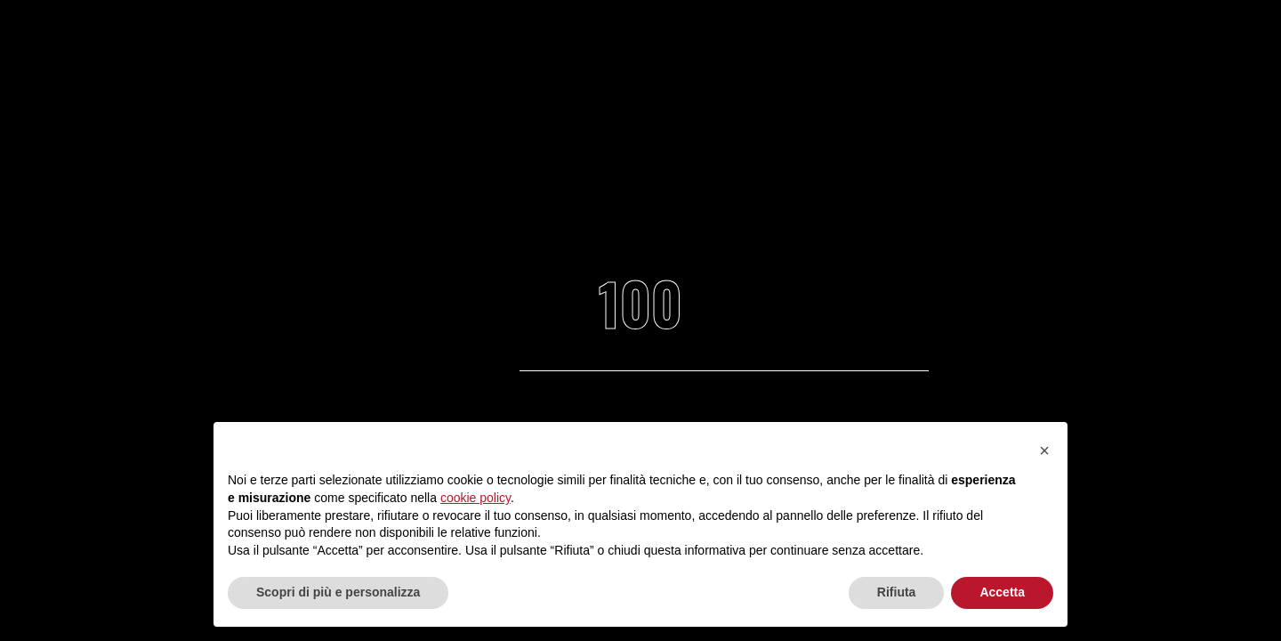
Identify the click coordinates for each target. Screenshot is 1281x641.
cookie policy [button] (475, 498)
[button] (1044, 450)
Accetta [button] (1002, 592)
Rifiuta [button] (896, 592)
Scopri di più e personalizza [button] (338, 592)
